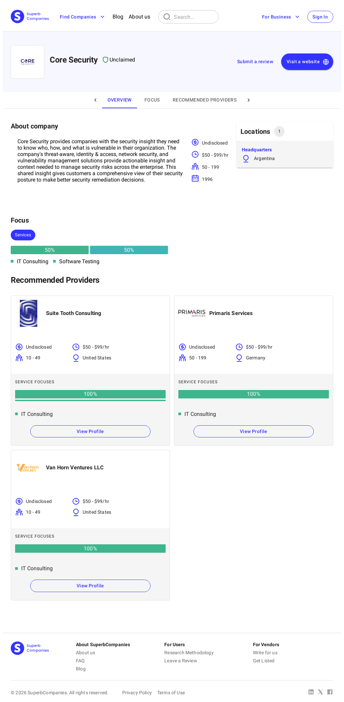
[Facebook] (330, 693)
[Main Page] (30, 17)
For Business (281, 16)
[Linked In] (311, 693)
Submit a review (255, 61)
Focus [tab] (152, 100)
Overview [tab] (120, 100)
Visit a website (308, 61)
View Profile (90, 431)
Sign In (320, 17)
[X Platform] (320, 693)
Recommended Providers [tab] (204, 100)
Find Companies (83, 16)
